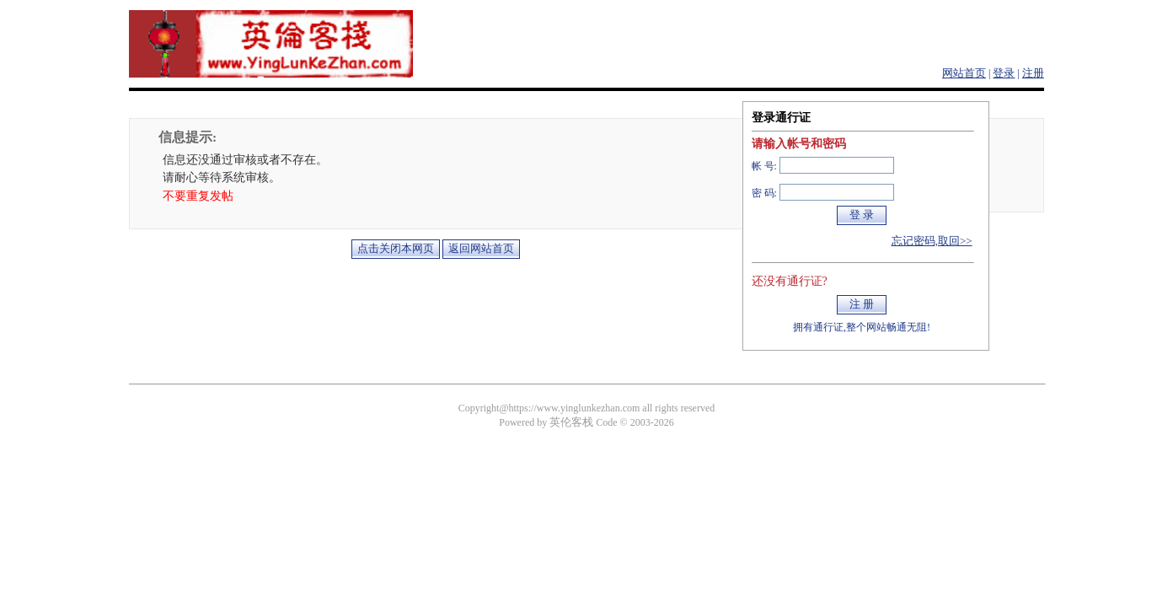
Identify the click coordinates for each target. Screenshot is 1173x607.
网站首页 (964, 73)
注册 (1033, 73)
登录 (1004, 73)
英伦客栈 (571, 422)
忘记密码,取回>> (932, 240)
